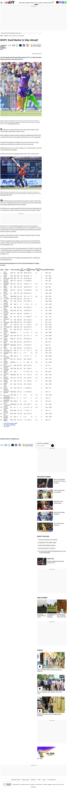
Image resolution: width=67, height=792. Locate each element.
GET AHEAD (45, 2)
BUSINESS (27, 2)
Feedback (50, 784)
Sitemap (45, 784)
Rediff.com (17, 784)
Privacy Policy (39, 784)
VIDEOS (40, 650)
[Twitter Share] (20, 45)
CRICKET (36, 2)
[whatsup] (65, 2)
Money (39, 779)
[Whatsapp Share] (16, 45)
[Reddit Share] (27, 45)
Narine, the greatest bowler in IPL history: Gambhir (60, 481)
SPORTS (40, 2)
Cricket (6, 35)
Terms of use (61, 784)
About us (55, 784)
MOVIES (32, 2)
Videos (44, 779)
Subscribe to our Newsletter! (43, 443)
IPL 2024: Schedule (9, 425)
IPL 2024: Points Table (10, 423)
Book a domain (25, 779)
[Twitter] (57, 2)
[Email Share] (13, 45)
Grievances (33, 787)
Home (1, 35)
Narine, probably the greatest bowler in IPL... (55, 562)
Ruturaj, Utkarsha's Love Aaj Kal (48, 539)
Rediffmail (33, 779)
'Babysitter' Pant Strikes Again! (47, 542)
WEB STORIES (42, 598)
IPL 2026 (39, 758)
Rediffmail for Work (15, 779)
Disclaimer (32, 784)
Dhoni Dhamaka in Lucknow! (47, 548)
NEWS (23, 2)
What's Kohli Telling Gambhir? (47, 545)
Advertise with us (25, 784)
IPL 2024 (6, 426)
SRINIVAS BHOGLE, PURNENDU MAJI (3, 47)
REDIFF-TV (50, 2)
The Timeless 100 (51, 779)
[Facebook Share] (23, 45)
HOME (20, 2)
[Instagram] (60, 2)
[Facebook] (62, 2)
